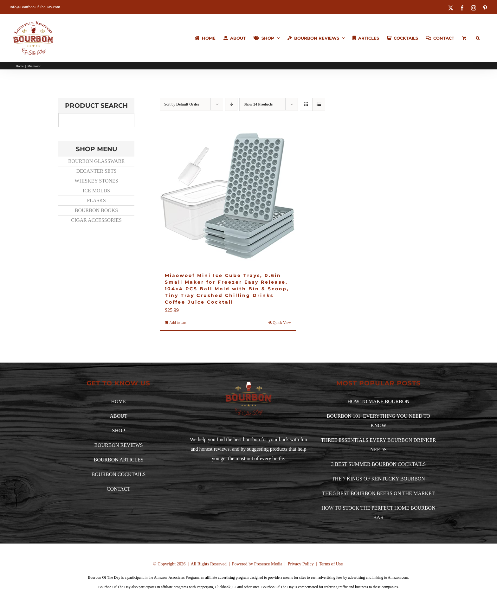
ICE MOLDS (96, 190)
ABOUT (118, 416)
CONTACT (118, 489)
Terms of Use (331, 564)
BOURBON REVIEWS (118, 445)
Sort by (181, 104)
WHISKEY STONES (96, 181)
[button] (478, 38)
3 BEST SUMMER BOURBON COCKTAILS (378, 464)
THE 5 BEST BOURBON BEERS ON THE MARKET (378, 493)
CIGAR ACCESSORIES (96, 220)
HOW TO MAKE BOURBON (378, 401)
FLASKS (96, 200)
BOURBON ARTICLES (119, 459)
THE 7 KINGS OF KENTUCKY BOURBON (378, 478)
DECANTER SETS (96, 171)
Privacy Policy (301, 564)
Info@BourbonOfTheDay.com (35, 6)
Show (258, 104)
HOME (118, 401)
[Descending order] (231, 104)
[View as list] (319, 104)
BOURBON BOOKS (96, 210)
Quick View (282, 322)
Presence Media (268, 564)
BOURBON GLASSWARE (96, 161)
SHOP (118, 430)
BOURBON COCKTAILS (119, 474)
